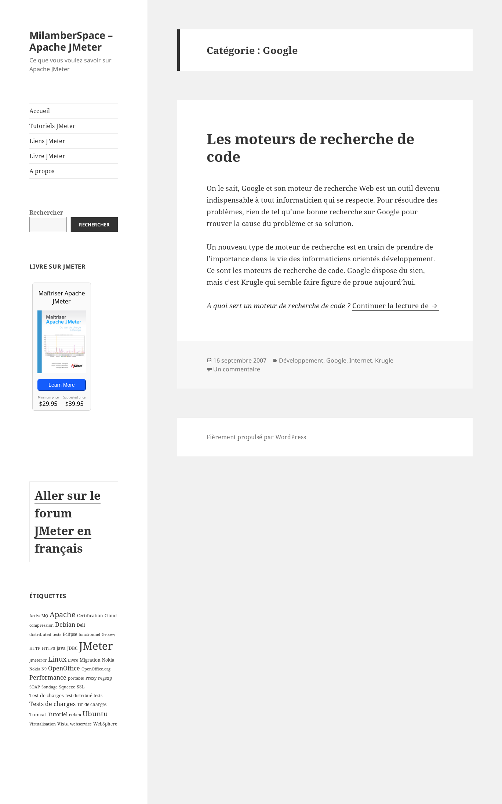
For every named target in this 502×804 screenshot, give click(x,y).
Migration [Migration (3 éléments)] (90, 660)
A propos (41, 171)
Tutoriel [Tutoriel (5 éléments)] (58, 714)
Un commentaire (236, 369)
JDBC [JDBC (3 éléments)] (72, 648)
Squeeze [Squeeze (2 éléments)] (67, 687)
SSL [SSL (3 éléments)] (80, 687)
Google (336, 360)
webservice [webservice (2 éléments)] (81, 724)
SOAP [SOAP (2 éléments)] (34, 687)
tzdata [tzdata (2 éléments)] (75, 714)
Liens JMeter (47, 141)
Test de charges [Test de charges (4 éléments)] (46, 695)
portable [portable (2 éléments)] (76, 678)
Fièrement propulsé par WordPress (256, 437)
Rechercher (46, 212)
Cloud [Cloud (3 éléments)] (111, 615)
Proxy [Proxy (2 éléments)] (91, 678)
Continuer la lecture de (395, 305)
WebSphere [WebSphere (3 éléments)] (105, 724)
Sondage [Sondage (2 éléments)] (49, 687)
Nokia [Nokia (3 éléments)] (108, 660)
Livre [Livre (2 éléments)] (73, 660)
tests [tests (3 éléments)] (98, 695)
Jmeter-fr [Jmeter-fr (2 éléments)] (38, 660)
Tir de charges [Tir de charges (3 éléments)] (91, 704)
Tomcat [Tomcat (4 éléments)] (37, 714)
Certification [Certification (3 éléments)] (90, 615)
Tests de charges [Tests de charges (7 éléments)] (52, 704)
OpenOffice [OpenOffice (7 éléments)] (64, 668)
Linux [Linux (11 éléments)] (57, 659)
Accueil (39, 111)
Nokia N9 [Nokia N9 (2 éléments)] (38, 669)
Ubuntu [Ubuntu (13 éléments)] (95, 713)
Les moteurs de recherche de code (310, 147)
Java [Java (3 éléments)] (61, 648)
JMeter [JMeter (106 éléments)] (96, 646)
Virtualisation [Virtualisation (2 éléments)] (42, 724)
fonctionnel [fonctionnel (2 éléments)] (89, 634)
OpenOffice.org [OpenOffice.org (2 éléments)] (95, 669)
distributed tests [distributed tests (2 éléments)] (45, 634)
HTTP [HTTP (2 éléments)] (34, 648)
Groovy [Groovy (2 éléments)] (108, 634)
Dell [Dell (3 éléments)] (81, 625)
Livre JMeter (47, 156)
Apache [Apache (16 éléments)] (63, 614)
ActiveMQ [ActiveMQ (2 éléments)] (38, 615)
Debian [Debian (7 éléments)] (65, 625)
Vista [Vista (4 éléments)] (63, 723)
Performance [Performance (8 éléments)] (47, 677)
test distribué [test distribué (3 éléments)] (78, 695)
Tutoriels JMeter (52, 126)
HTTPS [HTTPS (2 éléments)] (48, 648)
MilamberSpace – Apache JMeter (71, 41)
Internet (360, 360)
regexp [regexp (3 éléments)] (105, 678)
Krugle (384, 360)
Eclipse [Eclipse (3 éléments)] (70, 634)
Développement (301, 360)
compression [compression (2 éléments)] (41, 625)
